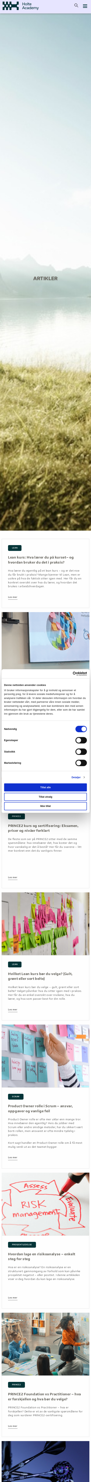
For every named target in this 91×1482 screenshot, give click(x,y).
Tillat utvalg (45, 796)
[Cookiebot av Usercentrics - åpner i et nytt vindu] (69, 673)
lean (14, 548)
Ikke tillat (45, 806)
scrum (15, 1096)
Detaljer (76, 777)
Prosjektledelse (22, 1244)
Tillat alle (45, 787)
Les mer (12, 596)
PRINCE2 (16, 816)
